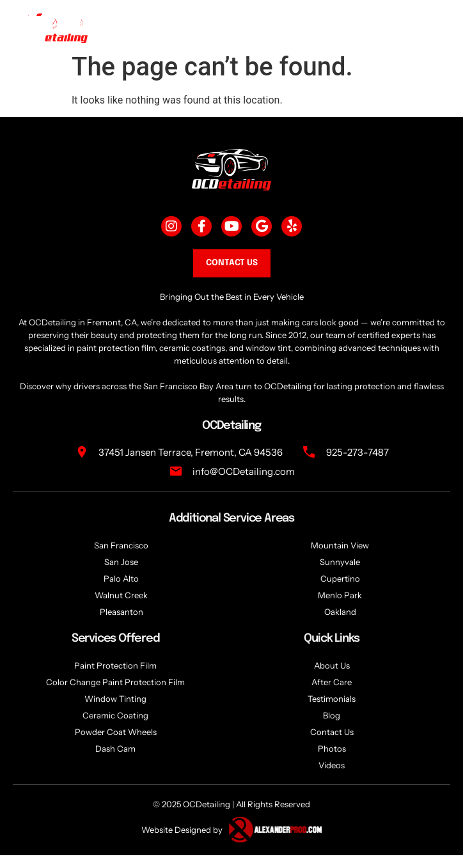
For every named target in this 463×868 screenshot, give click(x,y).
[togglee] (428, 27)
